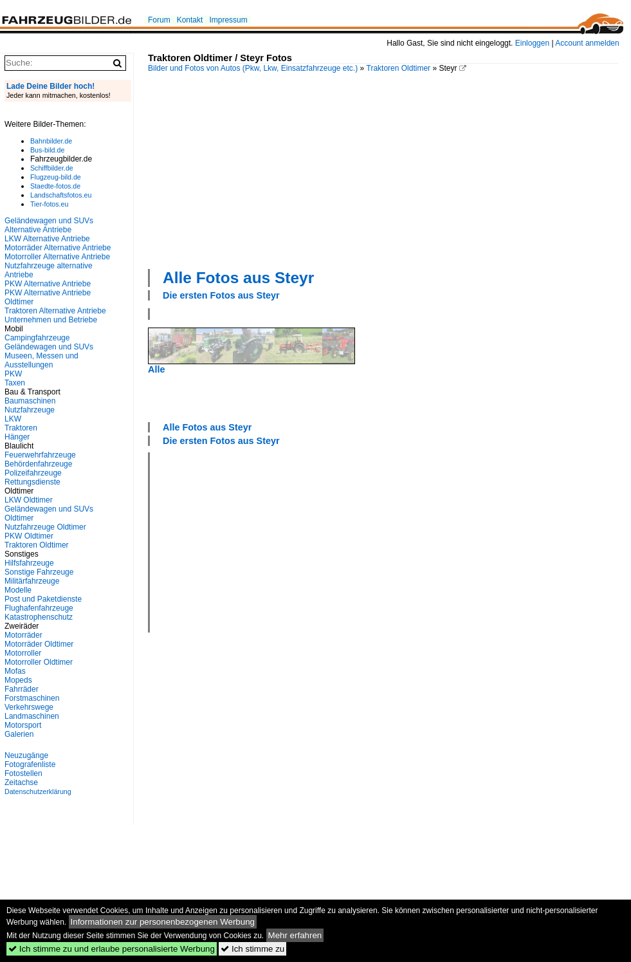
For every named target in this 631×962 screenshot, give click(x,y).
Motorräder (23, 635)
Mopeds (18, 680)
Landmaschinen (32, 716)
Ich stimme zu (252, 949)
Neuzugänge (26, 755)
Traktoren (21, 427)
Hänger (17, 436)
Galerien (19, 734)
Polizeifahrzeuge (33, 472)
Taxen (15, 382)
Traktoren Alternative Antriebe (55, 310)
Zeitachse (21, 782)
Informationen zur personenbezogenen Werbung (163, 922)
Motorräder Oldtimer (39, 644)
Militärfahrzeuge (32, 581)
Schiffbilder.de (51, 168)
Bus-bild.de (47, 150)
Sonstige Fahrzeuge (39, 572)
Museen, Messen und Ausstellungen (41, 360)
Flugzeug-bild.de (55, 177)
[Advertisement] (293, 169)
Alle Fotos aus (238, 277)
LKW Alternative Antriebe (47, 238)
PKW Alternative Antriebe (48, 283)
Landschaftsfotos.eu (60, 195)
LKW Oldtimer (29, 499)
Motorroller (23, 653)
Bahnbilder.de (51, 141)
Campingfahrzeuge (37, 337)
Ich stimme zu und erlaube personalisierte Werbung (111, 949)
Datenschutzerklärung (38, 791)
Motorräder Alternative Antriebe (58, 247)
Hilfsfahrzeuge (29, 563)
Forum (159, 19)
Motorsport (23, 725)
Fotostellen (23, 773)
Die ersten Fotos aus (221, 295)
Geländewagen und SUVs (49, 346)
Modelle (18, 590)
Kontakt (190, 19)
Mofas (15, 671)
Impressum (228, 19)
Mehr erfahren (295, 935)
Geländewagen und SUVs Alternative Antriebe (49, 225)
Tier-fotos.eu (49, 204)
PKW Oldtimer (29, 536)
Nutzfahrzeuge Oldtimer (45, 527)
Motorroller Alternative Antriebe (57, 256)
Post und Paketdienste (43, 599)
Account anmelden (587, 43)
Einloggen (532, 43)
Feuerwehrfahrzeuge (40, 454)
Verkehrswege (29, 707)
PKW (13, 373)
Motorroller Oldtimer (39, 662)
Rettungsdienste (32, 481)
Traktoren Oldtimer (399, 68)
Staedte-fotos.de (55, 186)
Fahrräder (22, 689)
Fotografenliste (30, 764)
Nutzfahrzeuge (30, 409)
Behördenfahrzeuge (38, 463)
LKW (13, 418)
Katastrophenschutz (39, 617)
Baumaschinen (30, 400)
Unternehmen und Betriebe (51, 319)
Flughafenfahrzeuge (39, 608)
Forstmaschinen (32, 698)
